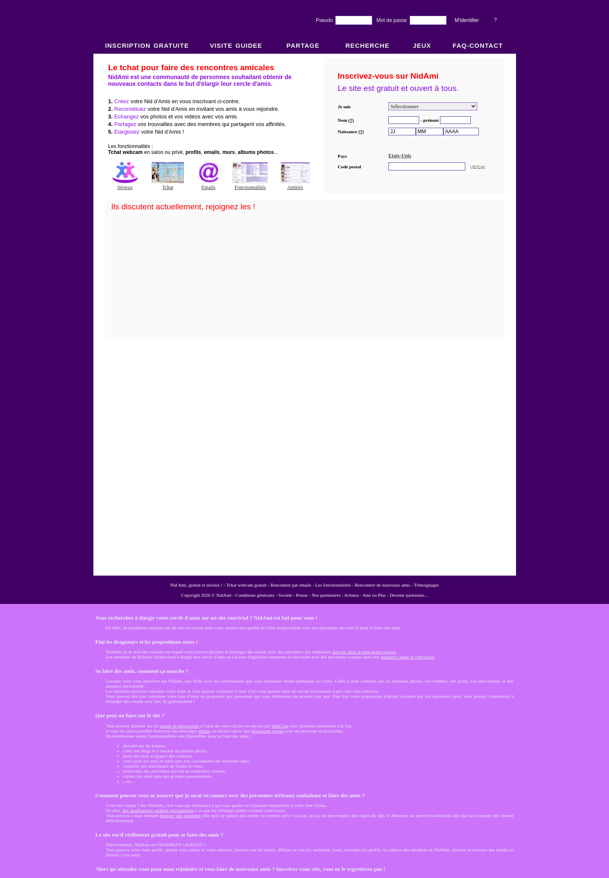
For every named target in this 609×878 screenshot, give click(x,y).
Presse (302, 595)
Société (285, 595)
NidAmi (224, 595)
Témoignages (426, 584)
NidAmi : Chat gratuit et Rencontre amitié (304, 314)
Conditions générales (255, 595)
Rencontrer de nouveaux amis (382, 584)
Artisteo (351, 595)
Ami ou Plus (374, 595)
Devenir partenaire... (409, 595)
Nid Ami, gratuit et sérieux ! (196, 584)
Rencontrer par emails (290, 584)
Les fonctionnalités (333, 584)
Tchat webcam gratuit (246, 584)
